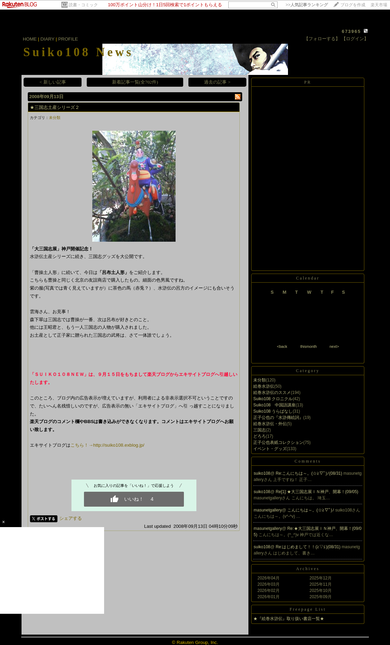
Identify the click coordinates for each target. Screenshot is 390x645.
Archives (307, 568)
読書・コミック (83, 4)
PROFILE (68, 39)
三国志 (259, 430)
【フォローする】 (322, 38)
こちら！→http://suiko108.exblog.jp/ (107, 445)
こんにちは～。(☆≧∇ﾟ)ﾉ (311, 510)
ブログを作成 (352, 4)
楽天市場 (379, 4)
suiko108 (262, 473)
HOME (30, 39)
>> (307, 4)
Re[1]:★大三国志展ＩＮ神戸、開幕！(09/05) (317, 491)
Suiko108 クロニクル (272, 398)
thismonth (308, 346)
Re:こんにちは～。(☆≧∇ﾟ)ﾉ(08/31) (310, 473)
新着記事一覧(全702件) (135, 82)
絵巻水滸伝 (263, 386)
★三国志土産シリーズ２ (54, 107)
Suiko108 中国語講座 (274, 405)
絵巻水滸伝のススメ (272, 392)
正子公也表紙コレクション (278, 442)
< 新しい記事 (53, 82)
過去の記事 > (217, 82)
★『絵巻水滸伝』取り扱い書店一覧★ (288, 618)
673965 (351, 31)
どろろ (259, 436)
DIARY (47, 39)
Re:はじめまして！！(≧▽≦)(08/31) (309, 546)
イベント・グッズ (270, 448)
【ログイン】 (354, 38)
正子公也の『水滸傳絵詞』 (278, 417)
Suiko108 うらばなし (272, 411)
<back (282, 346)
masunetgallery (268, 510)
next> (334, 346)
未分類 (54, 117)
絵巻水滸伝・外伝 (270, 423)
